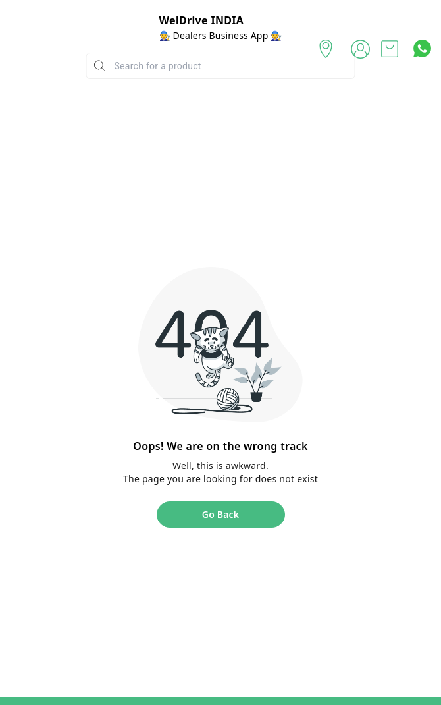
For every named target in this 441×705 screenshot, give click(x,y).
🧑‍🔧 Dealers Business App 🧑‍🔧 (220, 35)
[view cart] (389, 49)
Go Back (220, 514)
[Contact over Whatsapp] (422, 48)
